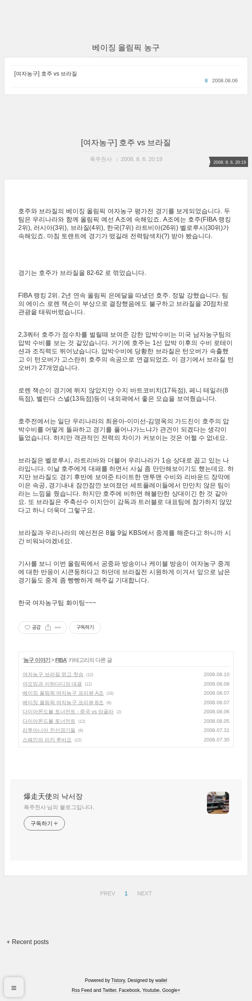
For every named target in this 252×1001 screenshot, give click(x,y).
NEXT (143, 892)
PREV (106, 892)
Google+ (171, 990)
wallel (161, 980)
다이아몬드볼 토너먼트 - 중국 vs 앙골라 (68, 712)
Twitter (109, 990)
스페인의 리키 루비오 (47, 740)
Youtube (151, 990)
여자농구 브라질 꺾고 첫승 (53, 674)
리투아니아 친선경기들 (49, 730)
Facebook (129, 990)
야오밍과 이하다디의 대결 (52, 684)
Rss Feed (82, 990)
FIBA (61, 660)
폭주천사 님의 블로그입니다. (59, 807)
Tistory (118, 980)
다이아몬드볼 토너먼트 (49, 721)
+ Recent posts (27, 941)
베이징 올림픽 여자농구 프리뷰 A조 (63, 693)
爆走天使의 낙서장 (53, 796)
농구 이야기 (36, 660)
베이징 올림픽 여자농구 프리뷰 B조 (63, 702)
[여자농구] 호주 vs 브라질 (45, 73)
